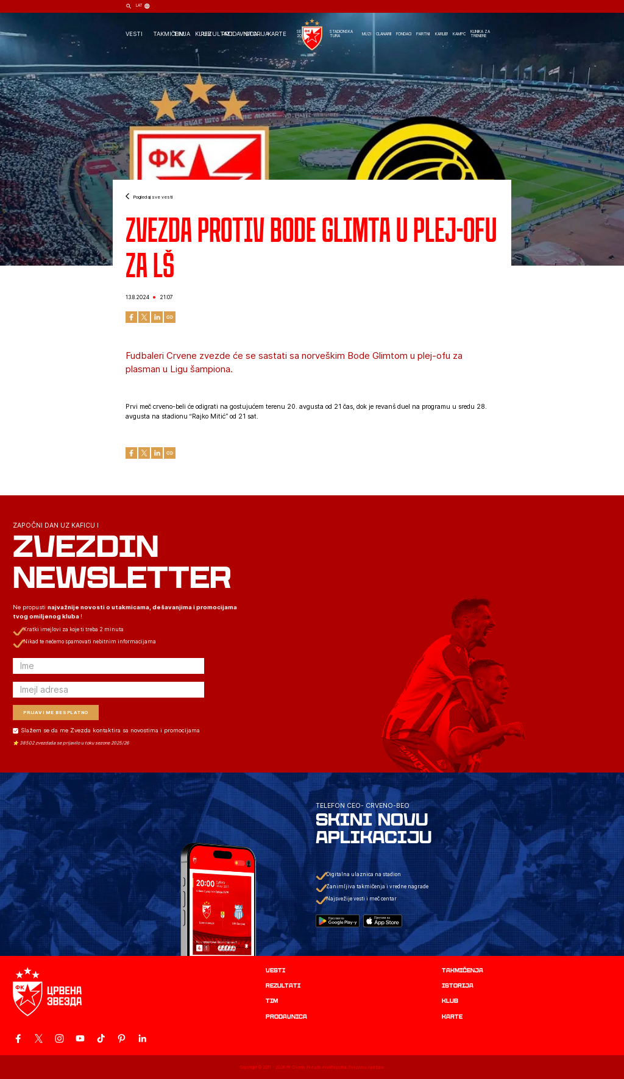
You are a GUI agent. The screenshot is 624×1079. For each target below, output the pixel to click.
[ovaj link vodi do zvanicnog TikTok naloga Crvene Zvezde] (101, 1038)
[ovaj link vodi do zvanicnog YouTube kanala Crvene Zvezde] (80, 1038)
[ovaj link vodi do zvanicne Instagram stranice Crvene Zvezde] (59, 1038)
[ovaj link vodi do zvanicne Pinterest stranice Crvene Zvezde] (121, 1038)
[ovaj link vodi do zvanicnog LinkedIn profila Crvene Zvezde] (142, 1038)
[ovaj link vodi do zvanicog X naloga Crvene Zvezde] (39, 1038)
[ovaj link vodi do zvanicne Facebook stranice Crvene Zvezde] (18, 1038)
